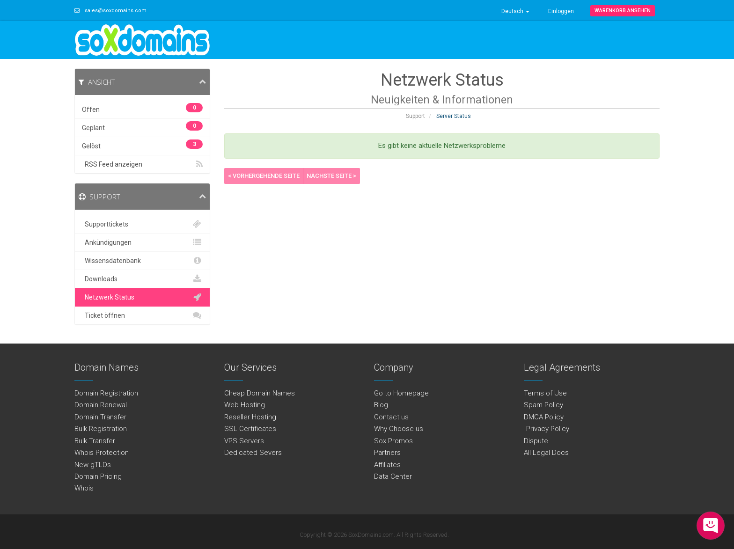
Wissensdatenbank (142, 260)
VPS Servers (244, 441)
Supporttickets (142, 224)
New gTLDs (92, 465)
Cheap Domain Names (259, 393)
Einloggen (561, 11)
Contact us (391, 417)
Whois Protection (101, 452)
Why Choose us (398, 429)
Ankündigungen (142, 242)
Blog (381, 405)
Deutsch (515, 11)
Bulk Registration (100, 429)
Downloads (142, 279)
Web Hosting (244, 405)
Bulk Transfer (94, 441)
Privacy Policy (546, 429)
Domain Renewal (100, 405)
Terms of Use (545, 393)
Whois (84, 488)
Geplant (142, 126)
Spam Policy (543, 405)
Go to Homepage (401, 393)
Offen (142, 108)
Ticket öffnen (142, 315)
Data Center (393, 476)
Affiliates (387, 465)
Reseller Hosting (250, 417)
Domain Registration (106, 393)
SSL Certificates (250, 429)
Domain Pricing (98, 476)
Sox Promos (393, 441)
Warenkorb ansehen (623, 10)
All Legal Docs (546, 452)
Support (415, 116)
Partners (387, 452)
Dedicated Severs (253, 452)
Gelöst (142, 144)
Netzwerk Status (142, 297)
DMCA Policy (544, 417)
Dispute (536, 441)
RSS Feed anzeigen (142, 164)
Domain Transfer (100, 417)
